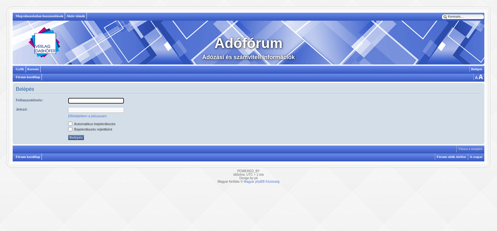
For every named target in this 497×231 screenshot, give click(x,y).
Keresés (33, 69)
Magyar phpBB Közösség (262, 181)
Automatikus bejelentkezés (91, 124)
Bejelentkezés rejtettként (90, 129)
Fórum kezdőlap (28, 77)
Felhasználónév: (29, 100)
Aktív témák (76, 16)
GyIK (20, 69)
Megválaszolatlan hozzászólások (39, 16)
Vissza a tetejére (470, 149)
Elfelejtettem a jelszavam (87, 116)
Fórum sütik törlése (451, 157)
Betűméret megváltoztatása (479, 77)
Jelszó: (22, 109)
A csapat (476, 157)
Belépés (476, 69)
